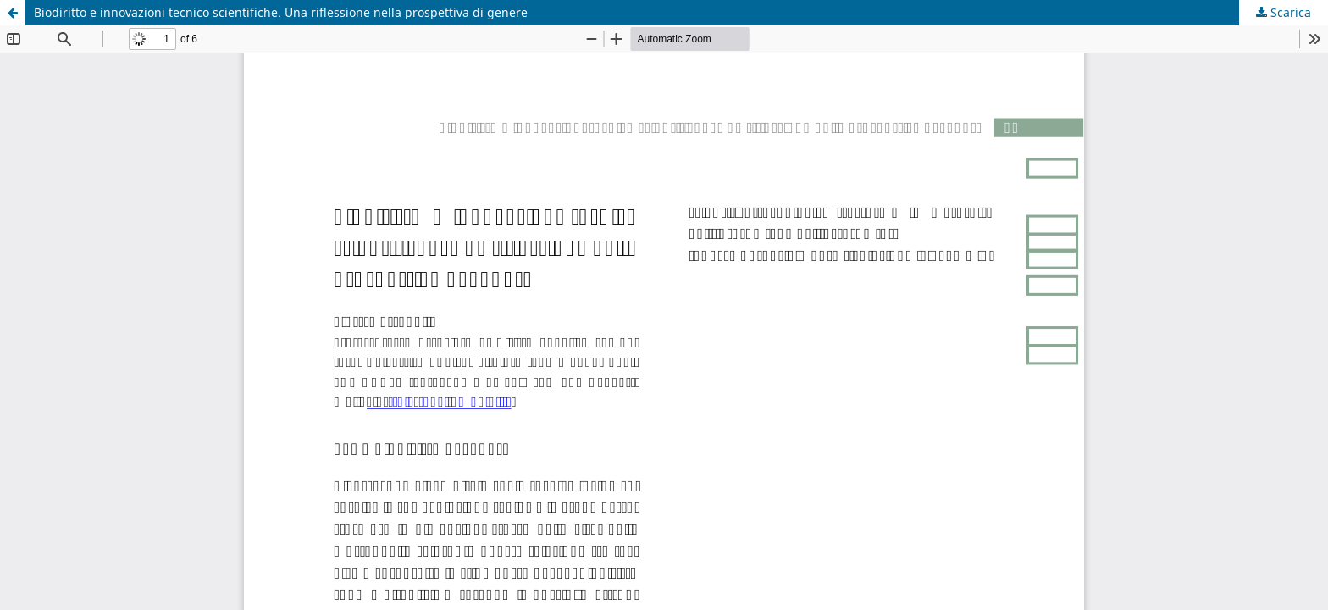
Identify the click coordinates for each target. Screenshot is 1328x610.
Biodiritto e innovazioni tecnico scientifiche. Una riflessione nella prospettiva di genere (281, 12)
